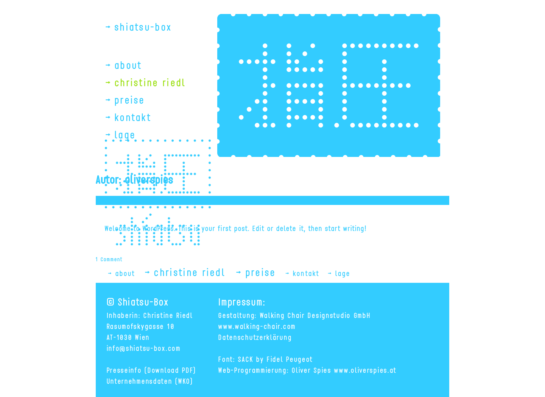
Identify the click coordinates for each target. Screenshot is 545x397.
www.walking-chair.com (257, 325)
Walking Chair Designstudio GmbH (315, 314)
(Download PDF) (170, 369)
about (128, 64)
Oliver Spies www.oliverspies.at (344, 369)
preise (130, 99)
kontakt (133, 116)
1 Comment (109, 258)
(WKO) (184, 380)
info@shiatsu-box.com (144, 347)
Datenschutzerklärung (255, 336)
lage (125, 134)
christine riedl (150, 81)
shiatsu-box (143, 26)
